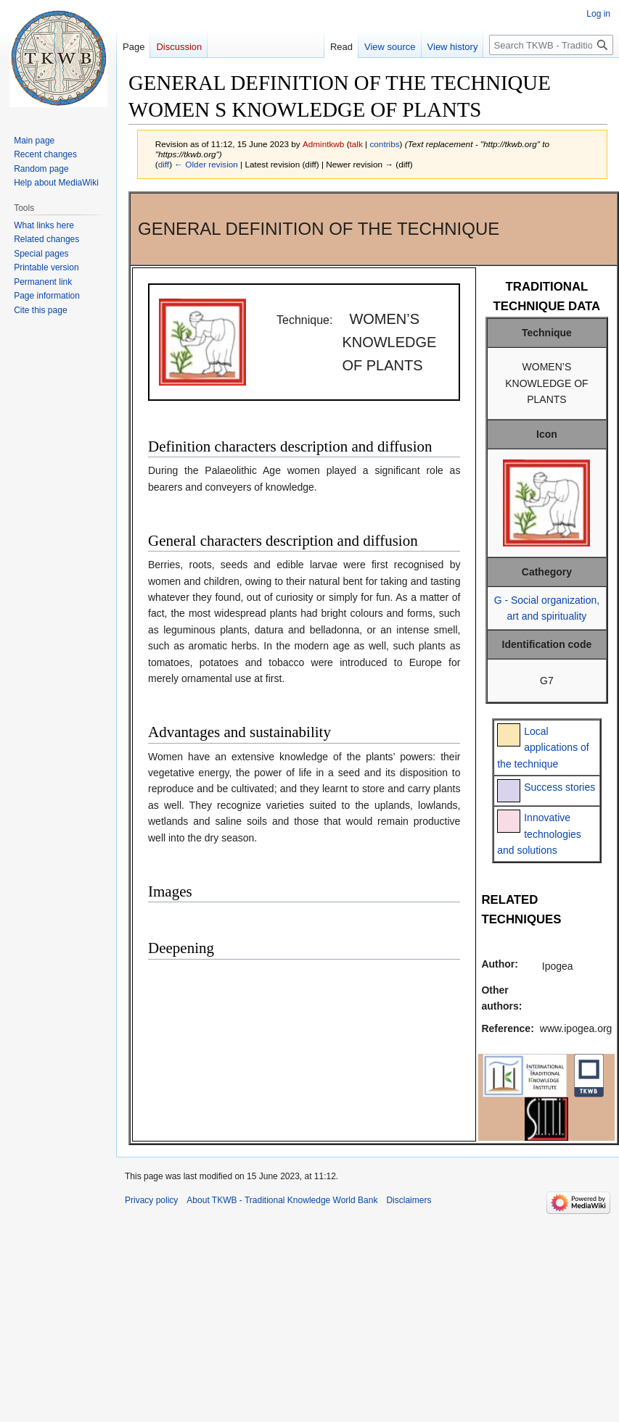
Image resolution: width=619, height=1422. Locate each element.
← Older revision (206, 164)
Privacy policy (151, 1200)
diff (163, 164)
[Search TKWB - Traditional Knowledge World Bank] (551, 45)
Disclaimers (408, 1200)
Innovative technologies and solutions (539, 834)
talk (356, 144)
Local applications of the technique (543, 747)
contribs (384, 144)
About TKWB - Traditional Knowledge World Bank (281, 1200)
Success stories (559, 787)
